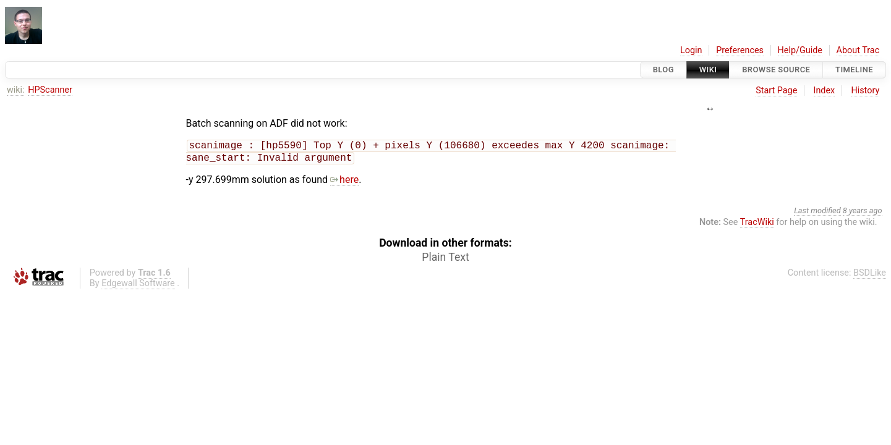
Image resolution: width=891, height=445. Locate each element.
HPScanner (50, 90)
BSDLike (869, 275)
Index (824, 90)
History (865, 90)
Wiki (708, 69)
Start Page (776, 90)
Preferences (740, 50)
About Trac (858, 50)
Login (691, 50)
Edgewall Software (138, 286)
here (344, 182)
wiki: (16, 90)
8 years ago (862, 213)
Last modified (817, 213)
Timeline (854, 69)
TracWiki (757, 224)
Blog (663, 69)
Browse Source (776, 69)
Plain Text (445, 259)
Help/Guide (800, 50)
